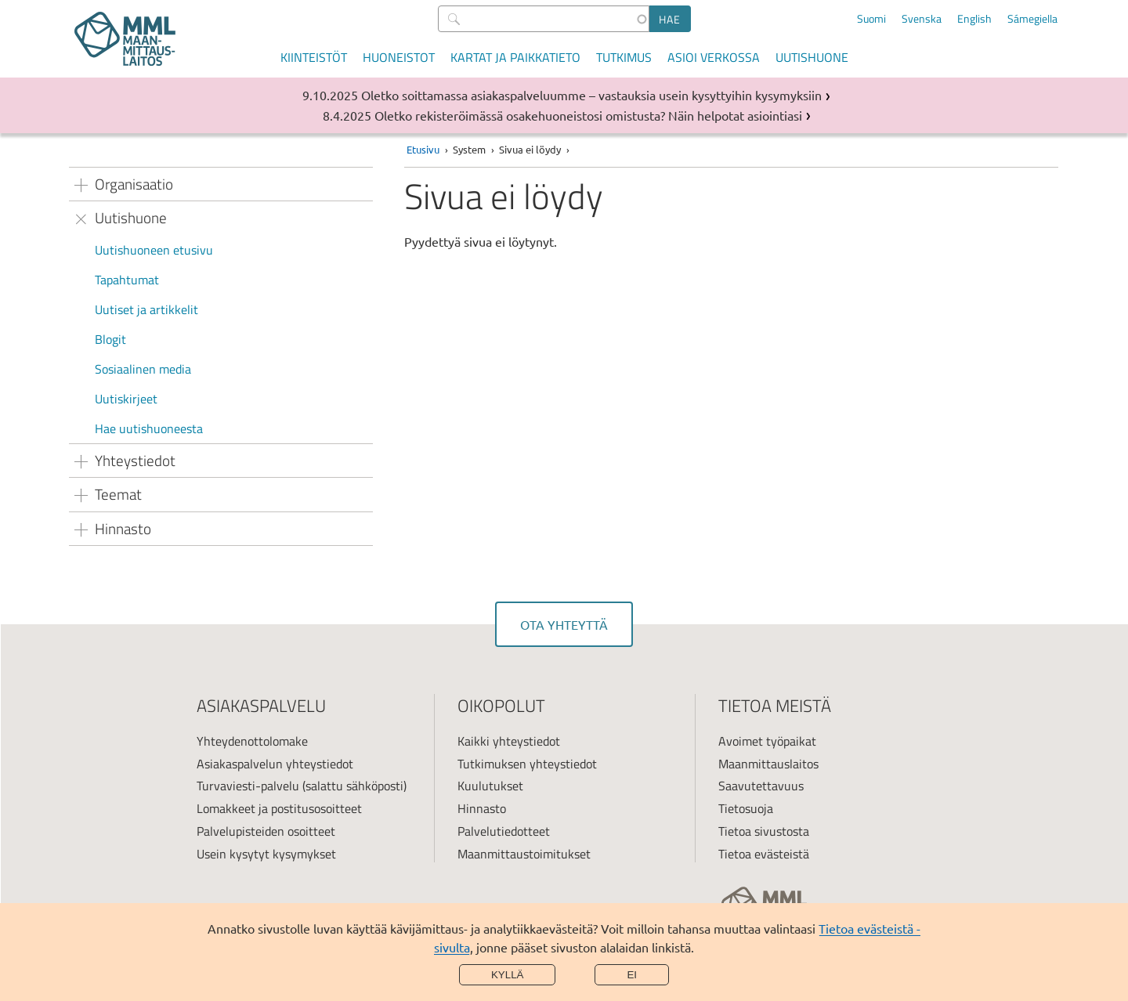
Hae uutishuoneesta (149, 428)
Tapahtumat (127, 279)
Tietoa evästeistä (763, 853)
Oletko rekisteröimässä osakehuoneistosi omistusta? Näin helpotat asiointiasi (588, 115)
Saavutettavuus (761, 785)
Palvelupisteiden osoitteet (266, 831)
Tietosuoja (745, 808)
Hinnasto (481, 808)
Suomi (871, 18)
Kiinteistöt (313, 57)
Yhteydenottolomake (252, 741)
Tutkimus (624, 57)
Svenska (922, 18)
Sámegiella (1032, 18)
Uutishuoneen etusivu (154, 249)
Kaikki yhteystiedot (508, 741)
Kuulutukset (490, 785)
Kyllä (507, 975)
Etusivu (423, 149)
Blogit (110, 339)
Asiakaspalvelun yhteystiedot (275, 763)
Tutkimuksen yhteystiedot (527, 763)
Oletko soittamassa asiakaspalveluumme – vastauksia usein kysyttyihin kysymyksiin (591, 95)
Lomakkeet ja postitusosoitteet (279, 808)
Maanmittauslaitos (768, 763)
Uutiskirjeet (126, 398)
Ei (632, 975)
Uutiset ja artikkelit (146, 309)
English (974, 18)
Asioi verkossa (713, 57)
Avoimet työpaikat (767, 741)
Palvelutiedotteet (503, 831)
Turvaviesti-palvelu (248, 785)
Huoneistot (399, 57)
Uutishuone (812, 57)
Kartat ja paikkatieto (515, 57)
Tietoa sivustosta (763, 831)
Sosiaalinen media (143, 369)
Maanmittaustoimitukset (524, 853)
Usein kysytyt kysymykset (266, 853)
